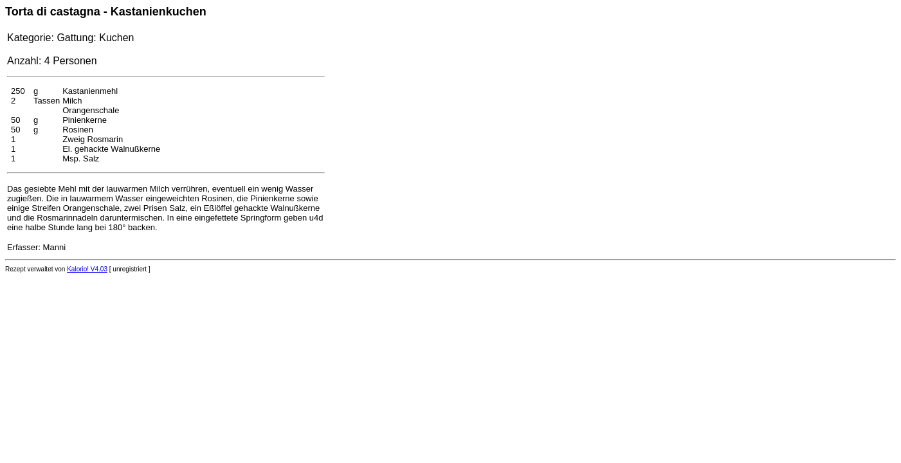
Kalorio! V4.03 (87, 269)
